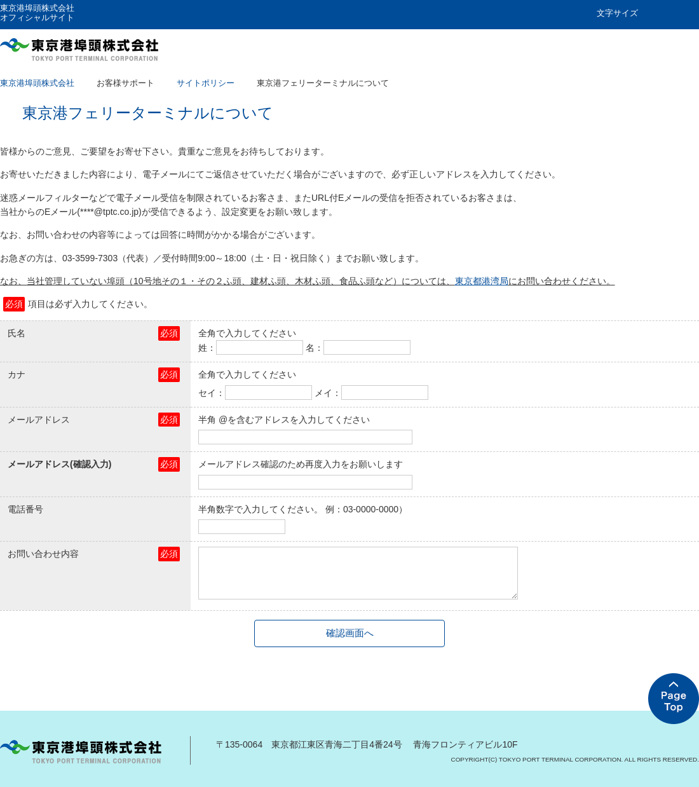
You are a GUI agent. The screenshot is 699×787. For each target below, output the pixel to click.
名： (314, 348)
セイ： (211, 393)
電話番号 (25, 509)
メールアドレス (39, 419)
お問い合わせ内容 (43, 554)
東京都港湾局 (481, 281)
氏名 (16, 333)
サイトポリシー (205, 83)
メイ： (328, 393)
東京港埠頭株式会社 (37, 83)
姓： (207, 348)
